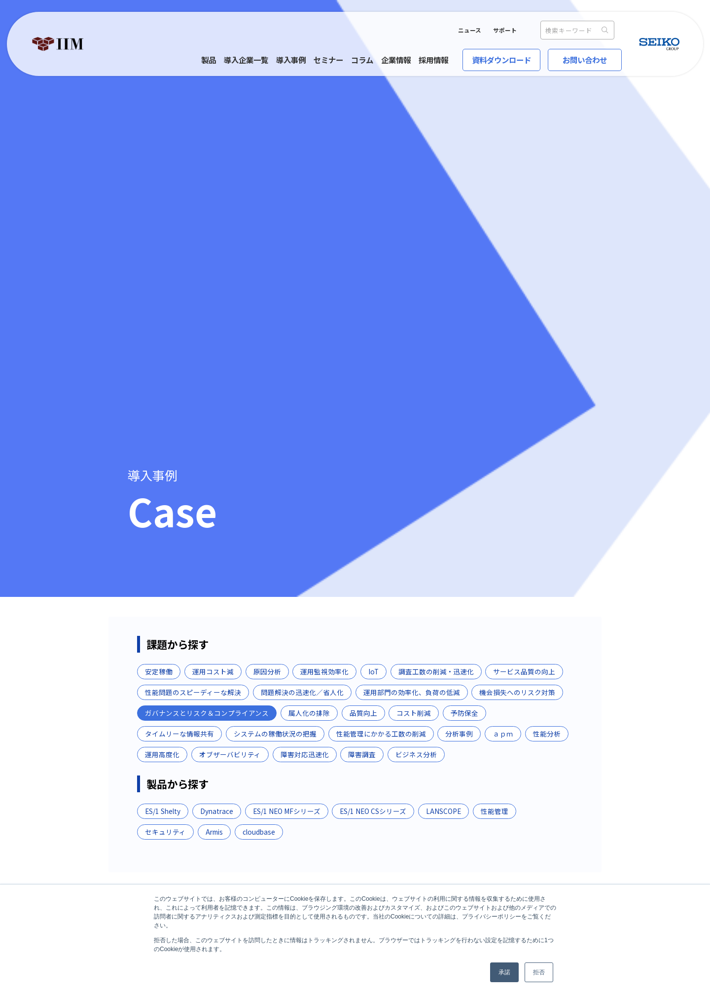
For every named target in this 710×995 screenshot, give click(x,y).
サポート (505, 30)
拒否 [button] (539, 972)
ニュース (469, 30)
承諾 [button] (504, 972)
